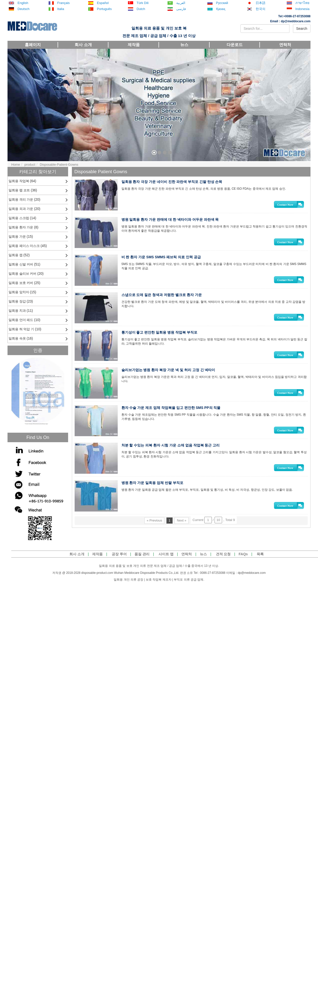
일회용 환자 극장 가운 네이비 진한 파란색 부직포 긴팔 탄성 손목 (173, 182)
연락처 (285, 45)
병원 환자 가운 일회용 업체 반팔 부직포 (154, 494)
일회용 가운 (17, 236)
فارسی (181, 9)
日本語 (260, 3)
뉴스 (184, 45)
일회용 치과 (17, 311)
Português (104, 9)
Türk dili (143, 3)
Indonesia (302, 9)
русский (222, 3)
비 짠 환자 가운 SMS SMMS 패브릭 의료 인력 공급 (163, 260)
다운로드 (235, 45)
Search (301, 29)
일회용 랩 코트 (19, 190)
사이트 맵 (166, 554)
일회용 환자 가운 (21, 227)
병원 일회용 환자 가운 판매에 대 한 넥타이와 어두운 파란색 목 (172, 221)
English (23, 3)
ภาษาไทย (302, 3)
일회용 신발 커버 (21, 264)
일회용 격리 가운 (21, 199)
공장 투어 (119, 554)
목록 (260, 554)
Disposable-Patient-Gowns (59, 164)
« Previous (154, 533)
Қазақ (220, 9)
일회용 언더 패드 (21, 320)
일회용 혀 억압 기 (21, 329)
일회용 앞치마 (19, 292)
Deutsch (24, 9)
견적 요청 (223, 554)
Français (63, 3)
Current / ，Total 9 (214, 532)
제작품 (134, 45)
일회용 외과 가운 (21, 209)
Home (15, 164)
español (103, 3)
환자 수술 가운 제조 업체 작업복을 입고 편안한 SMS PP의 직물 (173, 416)
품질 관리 (141, 554)
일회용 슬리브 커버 (22, 274)
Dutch (141, 9)
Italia (60, 9)
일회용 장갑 (17, 301)
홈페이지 (33, 45)
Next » (181, 533)
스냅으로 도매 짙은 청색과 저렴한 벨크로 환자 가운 (163, 299)
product (29, 164)
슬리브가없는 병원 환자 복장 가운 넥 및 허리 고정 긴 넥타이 (170, 377)
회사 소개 (83, 45)
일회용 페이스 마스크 (24, 246)
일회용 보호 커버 (21, 283)
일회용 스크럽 (19, 218)
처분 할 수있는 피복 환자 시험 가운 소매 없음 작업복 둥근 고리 (172, 455)
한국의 (260, 9)
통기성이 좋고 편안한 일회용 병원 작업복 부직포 (161, 338)
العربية (180, 3)
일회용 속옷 (17, 338)
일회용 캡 (16, 255)
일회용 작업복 (19, 181)
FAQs (243, 554)
